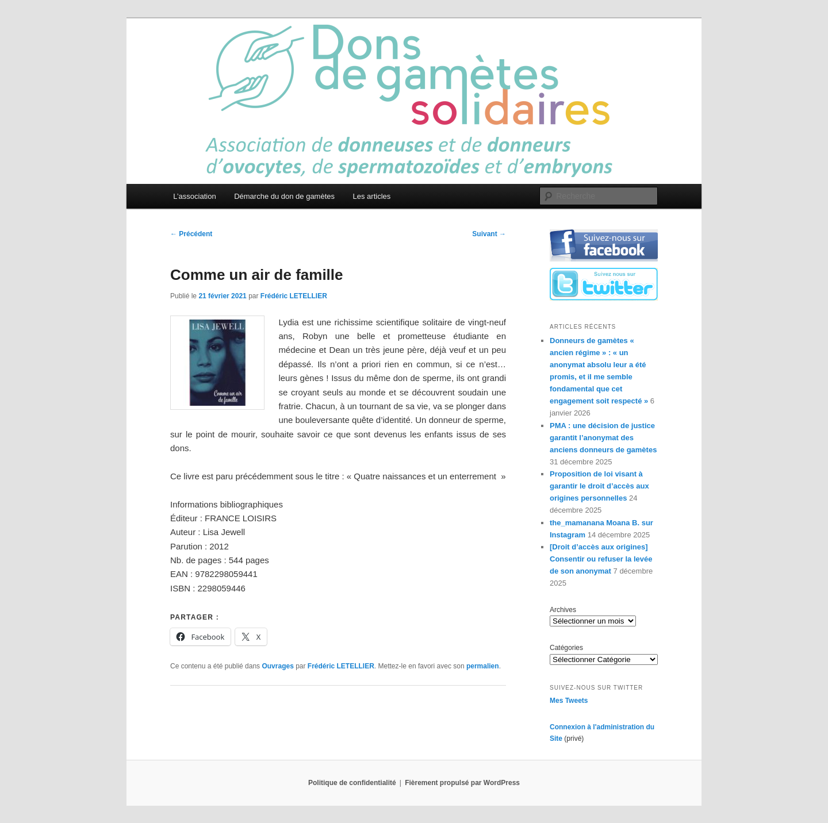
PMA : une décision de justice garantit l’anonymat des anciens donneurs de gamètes (603, 437)
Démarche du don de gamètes (284, 196)
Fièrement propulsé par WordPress (462, 783)
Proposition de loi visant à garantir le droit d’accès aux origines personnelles (599, 486)
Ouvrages (277, 666)
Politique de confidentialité (352, 783)
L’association (194, 196)
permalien (482, 666)
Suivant (489, 234)
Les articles (372, 196)
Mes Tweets (569, 701)
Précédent (191, 234)
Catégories (566, 648)
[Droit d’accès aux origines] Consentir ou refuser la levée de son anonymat (601, 559)
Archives (563, 610)
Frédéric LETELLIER (293, 296)
